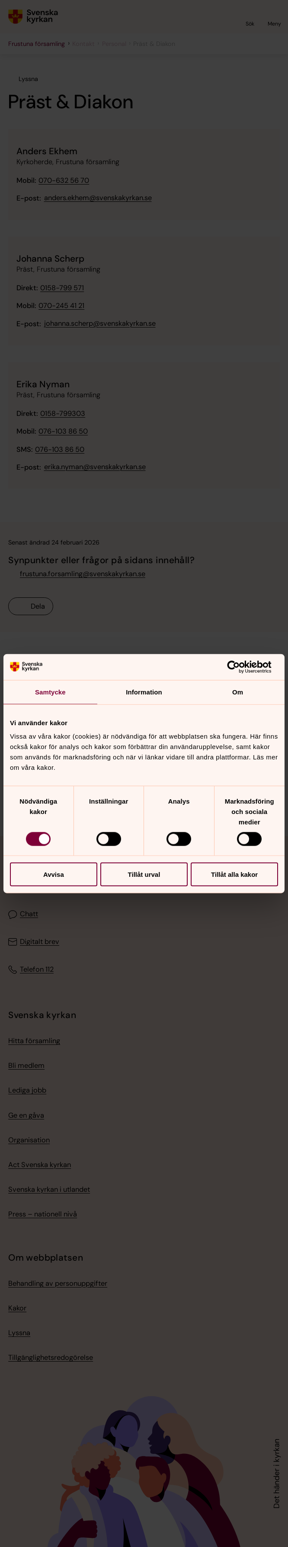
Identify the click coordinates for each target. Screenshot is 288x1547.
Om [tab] (237, 691)
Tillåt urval (144, 874)
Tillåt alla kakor (234, 874)
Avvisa (53, 874)
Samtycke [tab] (50, 691)
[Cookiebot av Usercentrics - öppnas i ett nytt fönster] (240, 666)
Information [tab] (144, 691)
